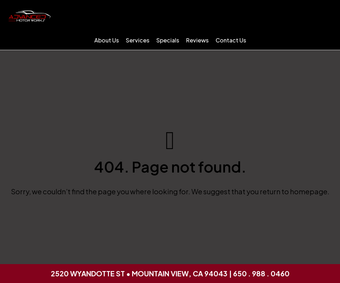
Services (137, 40)
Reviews (197, 40)
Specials (167, 40)
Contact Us (231, 40)
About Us (106, 40)
